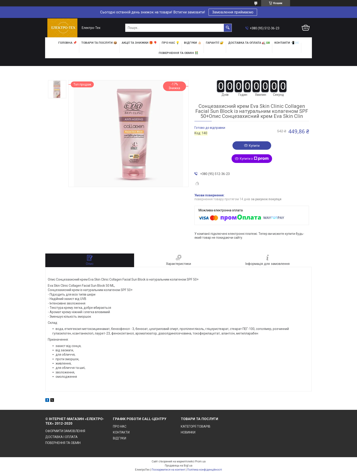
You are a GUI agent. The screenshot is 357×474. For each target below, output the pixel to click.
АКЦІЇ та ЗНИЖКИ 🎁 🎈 (139, 42)
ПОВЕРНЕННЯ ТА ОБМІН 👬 (178, 53)
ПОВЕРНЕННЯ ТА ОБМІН (63, 443)
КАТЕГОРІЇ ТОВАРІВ (195, 426)
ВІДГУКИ (119, 438)
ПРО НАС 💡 (170, 42)
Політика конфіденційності (204, 469)
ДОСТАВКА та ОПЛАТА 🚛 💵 (249, 42)
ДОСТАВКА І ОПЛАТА (61, 437)
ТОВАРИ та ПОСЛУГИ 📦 (99, 42)
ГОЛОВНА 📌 (67, 42)
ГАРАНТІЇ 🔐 (215, 42)
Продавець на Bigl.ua (178, 465)
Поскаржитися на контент (168, 469)
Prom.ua (200, 461)
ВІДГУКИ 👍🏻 (192, 42)
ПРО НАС (119, 426)
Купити (254, 145)
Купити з (254, 159)
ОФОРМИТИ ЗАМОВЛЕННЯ (65, 431)
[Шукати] (228, 28)
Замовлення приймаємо (232, 12)
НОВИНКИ (188, 432)
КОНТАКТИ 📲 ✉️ (286, 42)
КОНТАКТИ (121, 432)
